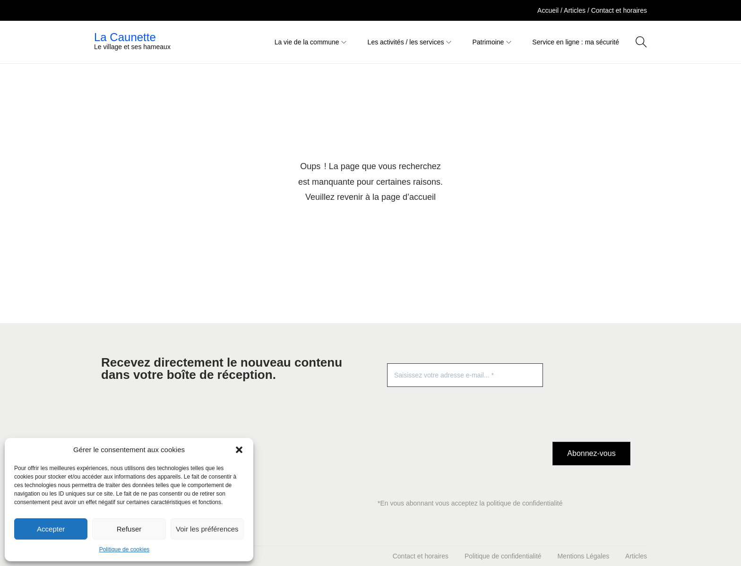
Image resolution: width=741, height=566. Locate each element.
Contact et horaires (619, 10)
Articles (575, 10)
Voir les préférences (207, 529)
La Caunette (125, 37)
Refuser (129, 529)
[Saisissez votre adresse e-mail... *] (465, 375)
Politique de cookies (124, 549)
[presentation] (591, 397)
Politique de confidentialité (503, 556)
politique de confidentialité (524, 503)
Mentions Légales (583, 556)
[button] (239, 450)
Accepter (51, 529)
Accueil (548, 10)
